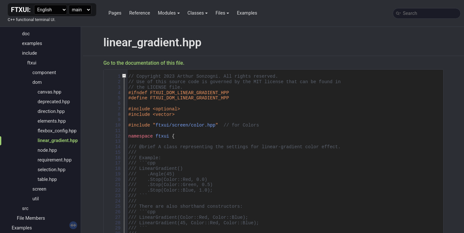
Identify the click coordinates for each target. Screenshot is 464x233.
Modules (169, 13)
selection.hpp (51, 169)
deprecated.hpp (54, 102)
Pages (115, 13)
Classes (198, 13)
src (25, 208)
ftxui (31, 63)
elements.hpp (52, 121)
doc (26, 34)
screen (39, 189)
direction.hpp (51, 111)
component (44, 72)
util (35, 199)
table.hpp (47, 179)
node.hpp (47, 150)
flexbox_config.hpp (57, 131)
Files (222, 13)
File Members (31, 218)
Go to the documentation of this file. (143, 63)
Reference (139, 13)
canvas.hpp (49, 92)
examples (32, 43)
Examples (247, 13)
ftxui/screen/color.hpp (185, 125)
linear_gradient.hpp (58, 140)
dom (37, 82)
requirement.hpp (55, 160)
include (29, 53)
